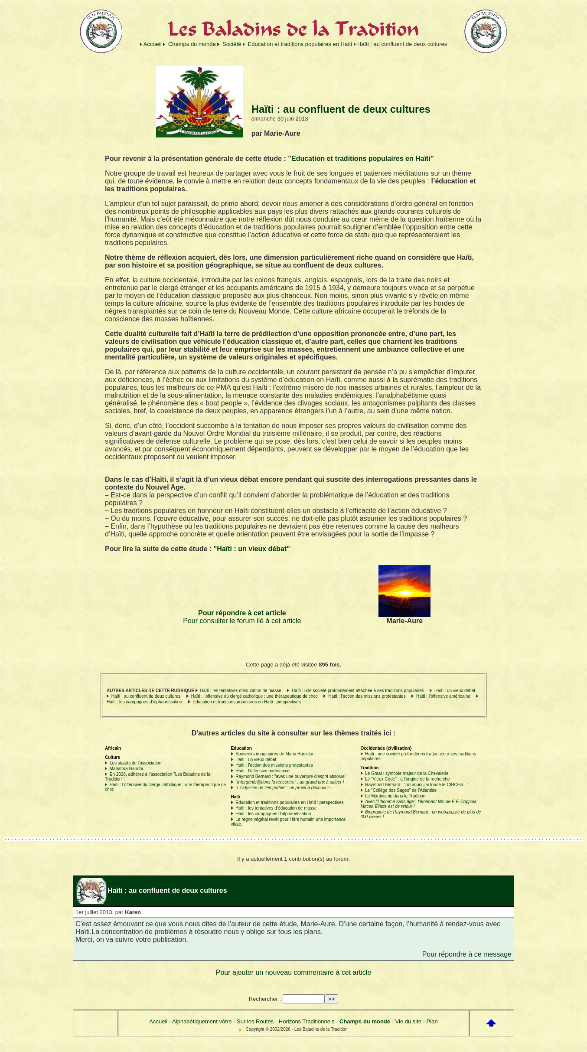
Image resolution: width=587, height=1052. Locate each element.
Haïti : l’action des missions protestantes (366, 696)
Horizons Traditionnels (307, 1021)
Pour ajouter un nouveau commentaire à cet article (293, 972)
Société (231, 44)
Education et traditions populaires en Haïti (300, 44)
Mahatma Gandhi (126, 768)
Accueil (152, 44)
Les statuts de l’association (136, 763)
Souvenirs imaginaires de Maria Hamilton (274, 753)
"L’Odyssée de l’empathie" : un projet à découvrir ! (283, 787)
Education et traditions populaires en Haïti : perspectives (246, 701)
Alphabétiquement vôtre (202, 1021)
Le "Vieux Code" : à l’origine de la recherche (407, 779)
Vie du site (408, 1021)
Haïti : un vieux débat (252, 548)
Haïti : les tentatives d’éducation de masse (240, 690)
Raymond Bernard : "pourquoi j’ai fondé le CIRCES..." (416, 784)
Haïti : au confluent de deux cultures (146, 696)
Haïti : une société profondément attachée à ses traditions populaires (358, 690)
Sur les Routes (255, 1021)
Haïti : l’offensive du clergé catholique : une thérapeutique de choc (255, 696)
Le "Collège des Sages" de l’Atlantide (401, 790)
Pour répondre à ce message (467, 954)
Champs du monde (192, 44)
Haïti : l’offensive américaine (443, 696)
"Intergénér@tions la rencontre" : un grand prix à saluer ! (289, 782)
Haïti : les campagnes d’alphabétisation (144, 701)
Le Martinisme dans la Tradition (395, 796)
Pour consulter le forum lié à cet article (242, 620)
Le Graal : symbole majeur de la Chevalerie (406, 773)
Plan (432, 1021)
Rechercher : (265, 999)
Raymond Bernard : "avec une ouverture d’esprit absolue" (290, 776)
